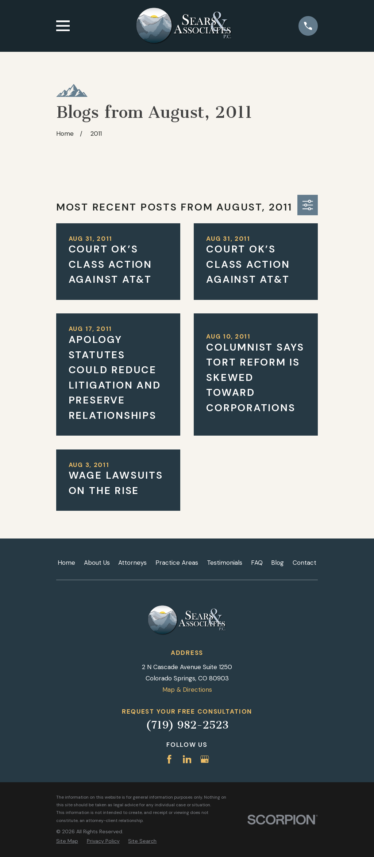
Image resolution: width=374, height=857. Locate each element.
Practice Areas (176, 563)
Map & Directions (187, 690)
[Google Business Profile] (204, 759)
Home (66, 563)
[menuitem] (67, 841)
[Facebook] (169, 759)
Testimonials (224, 563)
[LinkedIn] (187, 759)
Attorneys (132, 563)
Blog (277, 563)
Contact (304, 563)
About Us (97, 563)
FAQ (257, 563)
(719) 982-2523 (187, 725)
